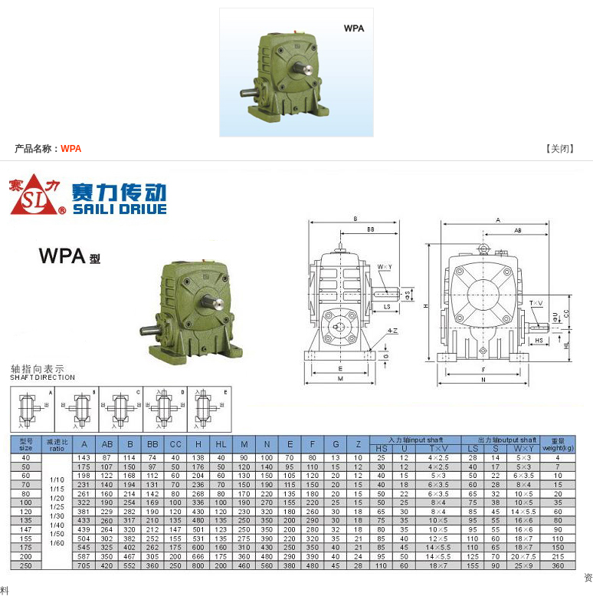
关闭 (560, 148)
